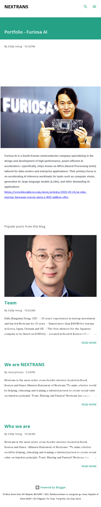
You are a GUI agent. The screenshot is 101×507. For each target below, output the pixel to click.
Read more (89, 342)
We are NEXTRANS (24, 364)
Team (10, 303)
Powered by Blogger (50, 487)
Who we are (17, 426)
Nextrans (16, 7)
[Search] (85, 6)
